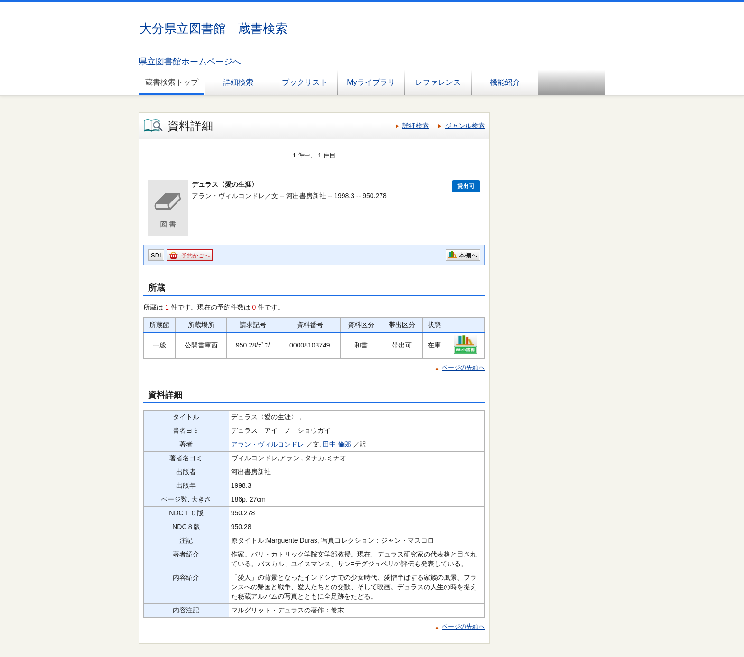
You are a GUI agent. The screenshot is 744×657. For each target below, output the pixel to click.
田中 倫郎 (337, 444)
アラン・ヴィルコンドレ (267, 444)
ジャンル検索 (465, 125)
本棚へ (468, 255)
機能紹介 (505, 82)
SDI (156, 255)
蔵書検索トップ (171, 82)
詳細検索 (238, 82)
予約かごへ (195, 255)
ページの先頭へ (463, 367)
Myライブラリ (371, 82)
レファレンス (438, 82)
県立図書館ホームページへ (190, 61)
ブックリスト (304, 82)
